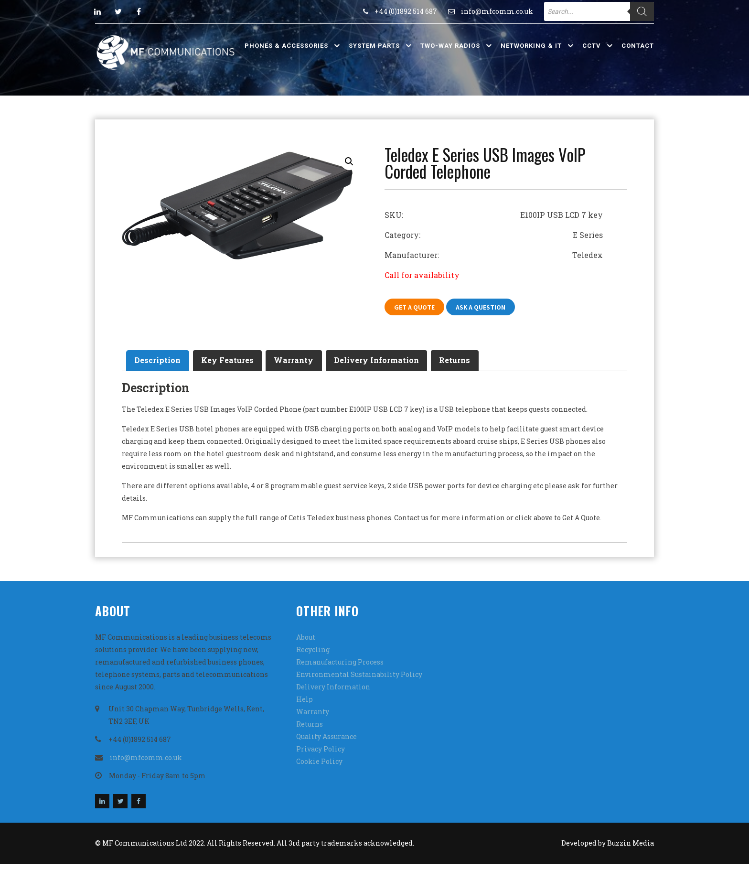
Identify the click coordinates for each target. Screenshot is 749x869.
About (305, 642)
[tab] (161, 363)
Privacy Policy (320, 754)
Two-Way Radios (450, 45)
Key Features (240, 363)
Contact (637, 45)
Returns (492, 363)
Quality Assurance (326, 741)
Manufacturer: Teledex (494, 255)
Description (162, 363)
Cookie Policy (319, 766)
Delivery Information (405, 363)
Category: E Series (494, 235)
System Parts (374, 45)
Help (304, 704)
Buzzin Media (630, 848)
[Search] (642, 11)
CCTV (591, 45)
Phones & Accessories (286, 45)
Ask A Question (488, 307)
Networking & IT (531, 45)
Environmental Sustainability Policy (359, 679)
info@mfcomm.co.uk (497, 11)
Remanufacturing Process (340, 667)
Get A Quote (416, 307)
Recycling (313, 654)
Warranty (314, 363)
